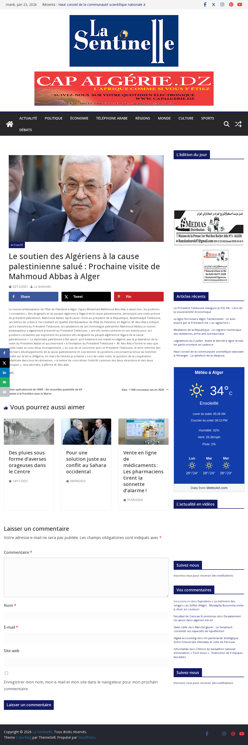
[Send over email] (5, 382)
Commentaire (18, 552)
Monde (164, 118)
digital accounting (185, 638)
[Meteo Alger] (209, 458)
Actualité (28, 118)
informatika (181, 649)
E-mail (11, 627)
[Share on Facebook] (33, 296)
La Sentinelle (42, 287)
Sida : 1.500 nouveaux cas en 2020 (145, 389)
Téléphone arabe (112, 118)
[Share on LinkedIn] (5, 372)
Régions (142, 118)
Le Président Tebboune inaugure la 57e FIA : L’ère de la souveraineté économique (208, 310)
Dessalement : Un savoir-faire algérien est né (208, 618)
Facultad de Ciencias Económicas (195, 616)
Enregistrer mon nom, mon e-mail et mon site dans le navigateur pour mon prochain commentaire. (81, 685)
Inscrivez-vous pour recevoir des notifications (203, 575)
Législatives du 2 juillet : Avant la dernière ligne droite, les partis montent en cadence (209, 343)
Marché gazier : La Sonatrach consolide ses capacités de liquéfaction (203, 629)
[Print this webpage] (5, 392)
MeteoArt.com (216, 488)
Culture (186, 118)
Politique (53, 118)
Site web (11, 650)
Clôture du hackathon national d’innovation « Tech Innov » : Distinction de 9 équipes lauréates (208, 653)
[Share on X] (86, 296)
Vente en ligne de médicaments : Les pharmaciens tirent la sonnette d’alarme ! (143, 471)
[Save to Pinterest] (139, 296)
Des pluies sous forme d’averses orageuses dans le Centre (27, 462)
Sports (207, 118)
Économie (79, 118)
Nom (10, 605)
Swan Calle (180, 627)
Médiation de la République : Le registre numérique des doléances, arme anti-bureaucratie (207, 332)
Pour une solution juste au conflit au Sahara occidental (86, 462)
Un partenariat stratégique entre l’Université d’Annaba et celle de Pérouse (206, 640)
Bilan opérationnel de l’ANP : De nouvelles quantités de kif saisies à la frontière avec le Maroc (43, 392)
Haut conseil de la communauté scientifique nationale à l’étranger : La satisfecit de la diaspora (101, 7)
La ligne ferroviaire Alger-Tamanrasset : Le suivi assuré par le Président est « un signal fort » (204, 321)
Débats (25, 129)
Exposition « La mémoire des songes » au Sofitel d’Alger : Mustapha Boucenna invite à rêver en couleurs (209, 605)
